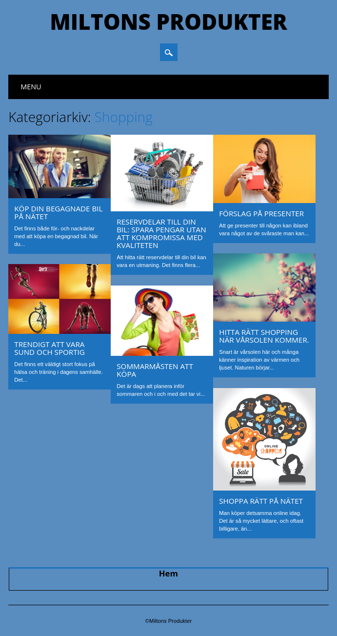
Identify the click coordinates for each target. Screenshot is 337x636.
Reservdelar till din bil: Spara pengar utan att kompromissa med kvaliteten (161, 233)
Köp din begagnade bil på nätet (58, 212)
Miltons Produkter (168, 21)
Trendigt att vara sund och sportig (49, 348)
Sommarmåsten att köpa (155, 370)
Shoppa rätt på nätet (261, 501)
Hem (168, 573)
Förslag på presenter (261, 213)
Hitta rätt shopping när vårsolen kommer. (264, 336)
